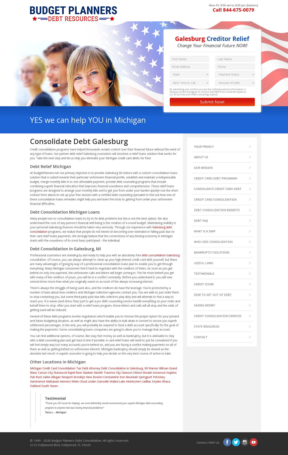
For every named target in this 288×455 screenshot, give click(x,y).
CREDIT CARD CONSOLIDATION (215, 199)
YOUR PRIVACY (204, 146)
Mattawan (52, 381)
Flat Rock (36, 377)
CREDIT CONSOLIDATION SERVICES (217, 316)
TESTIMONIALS (204, 273)
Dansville (103, 381)
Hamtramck (37, 381)
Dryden (156, 381)
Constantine (111, 377)
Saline (46, 377)
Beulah (147, 373)
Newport (67, 377)
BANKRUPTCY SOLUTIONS (211, 252)
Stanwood (60, 373)
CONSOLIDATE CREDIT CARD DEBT (217, 189)
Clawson (126, 373)
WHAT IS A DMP (204, 231)
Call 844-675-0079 (233, 9)
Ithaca (166, 381)
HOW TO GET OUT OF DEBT (213, 295)
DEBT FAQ (201, 221)
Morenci (65, 381)
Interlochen (133, 381)
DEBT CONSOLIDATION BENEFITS (217, 210)
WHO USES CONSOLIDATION (213, 242)
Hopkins (171, 373)
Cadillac (146, 381)
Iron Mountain (129, 377)
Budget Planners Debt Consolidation (76, 440)
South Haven (49, 386)
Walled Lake (117, 381)
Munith (98, 373)
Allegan (56, 377)
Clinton (137, 373)
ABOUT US (201, 157)
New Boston (94, 377)
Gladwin (88, 373)
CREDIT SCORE (204, 284)
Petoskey (159, 377)
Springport (145, 377)
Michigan (36, 368)
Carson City (45, 373)
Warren (153, 368)
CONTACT (200, 337)
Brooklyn (79, 377)
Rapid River (75, 373)
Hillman (163, 368)
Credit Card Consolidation (58, 368)
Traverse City (112, 373)
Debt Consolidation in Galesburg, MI (124, 368)
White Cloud (79, 381)
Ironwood (159, 373)
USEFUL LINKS (203, 263)
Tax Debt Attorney (88, 368)
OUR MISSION (203, 168)
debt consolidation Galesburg (161, 255)
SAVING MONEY (204, 305)
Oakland (35, 386)
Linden (92, 381)
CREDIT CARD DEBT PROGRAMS (215, 178)
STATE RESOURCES (206, 326)
